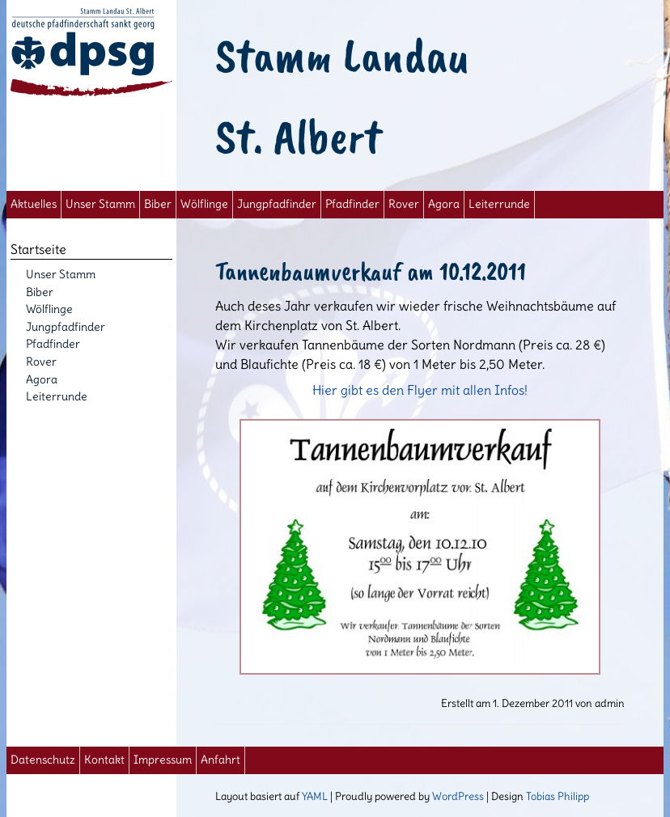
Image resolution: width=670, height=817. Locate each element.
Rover (403, 204)
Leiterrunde (499, 204)
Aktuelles (34, 204)
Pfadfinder (352, 204)
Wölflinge (204, 204)
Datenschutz (43, 760)
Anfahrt (220, 760)
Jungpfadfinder (276, 204)
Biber (158, 204)
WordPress (458, 795)
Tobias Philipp (557, 795)
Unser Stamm (100, 204)
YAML (315, 795)
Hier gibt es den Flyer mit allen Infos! (420, 528)
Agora (444, 204)
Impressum (163, 760)
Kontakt (104, 760)
